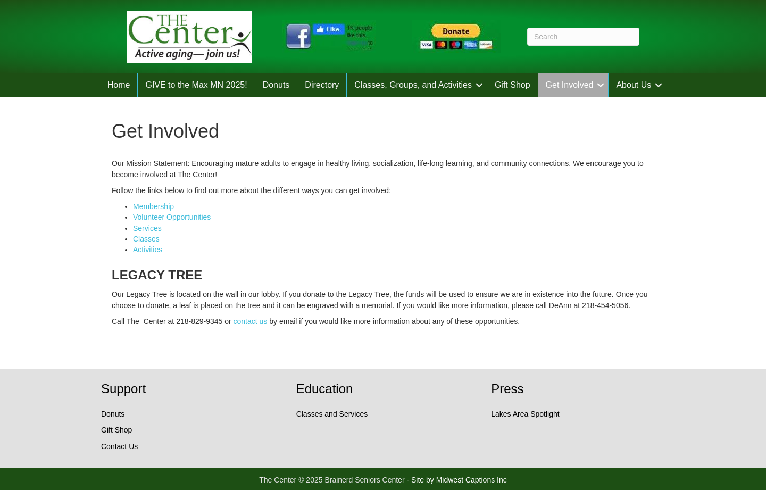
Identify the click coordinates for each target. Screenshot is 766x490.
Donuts (276, 84)
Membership (153, 206)
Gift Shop (512, 84)
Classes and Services (332, 414)
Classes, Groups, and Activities (413, 84)
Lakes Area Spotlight (525, 414)
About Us (633, 84)
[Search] (583, 37)
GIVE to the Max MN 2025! (196, 84)
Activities (147, 249)
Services (147, 228)
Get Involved (570, 84)
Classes (146, 239)
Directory (322, 84)
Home (118, 84)
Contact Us (119, 446)
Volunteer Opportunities (172, 217)
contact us (251, 321)
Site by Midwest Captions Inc (459, 480)
